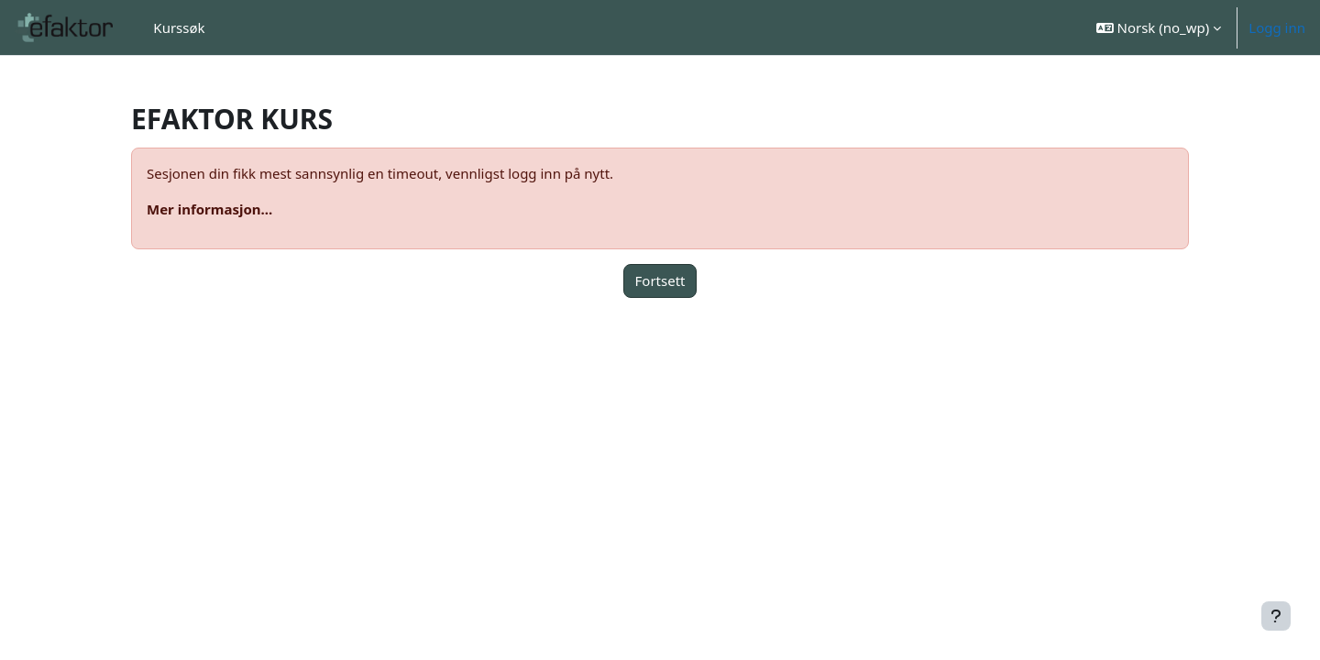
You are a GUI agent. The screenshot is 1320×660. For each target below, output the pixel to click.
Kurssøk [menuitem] (178, 27)
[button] (1159, 27)
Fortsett (660, 280)
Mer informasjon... (209, 209)
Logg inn (1276, 27)
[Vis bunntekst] (1276, 616)
